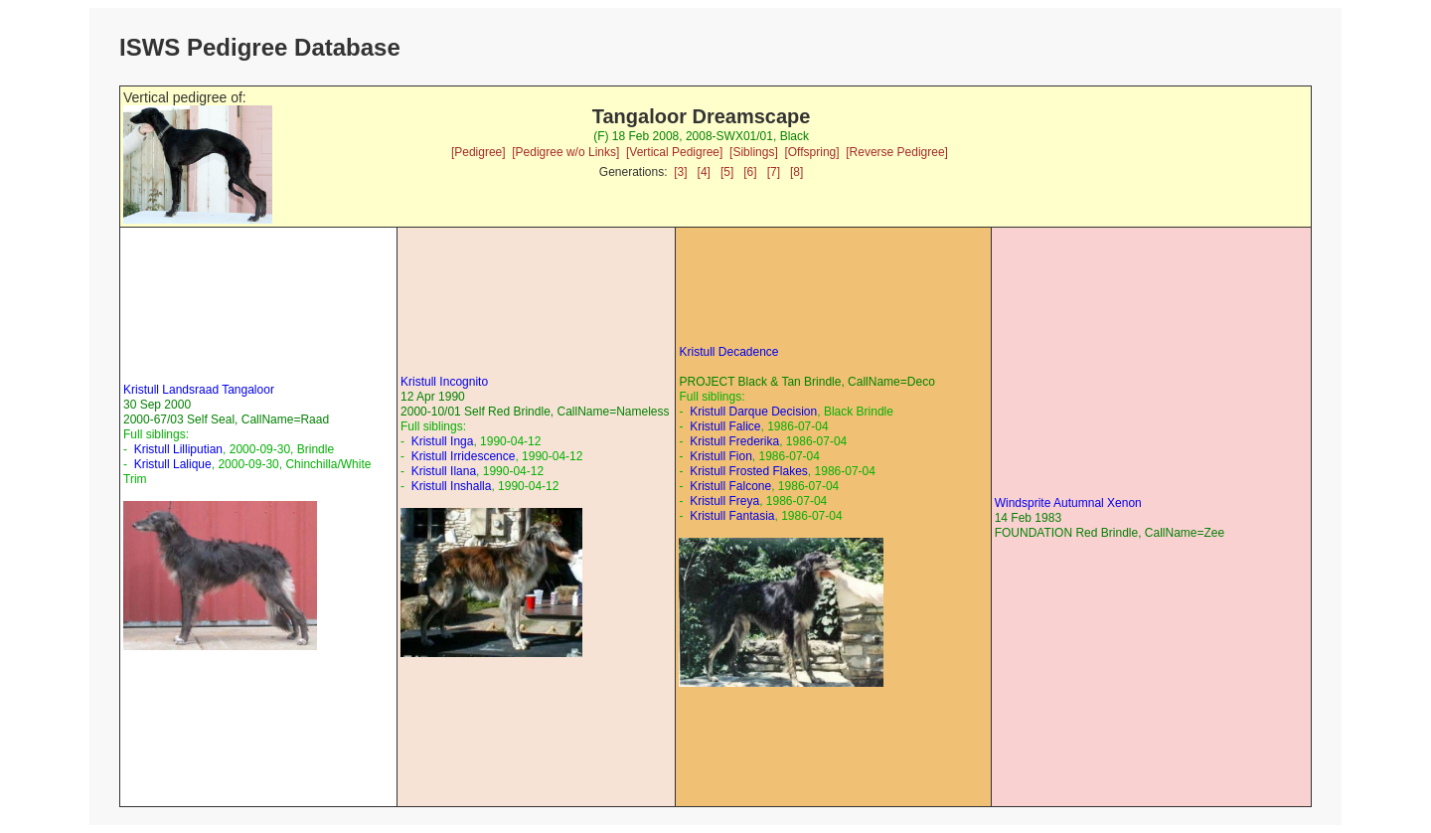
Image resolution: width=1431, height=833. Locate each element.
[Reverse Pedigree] (897, 152)
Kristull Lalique (173, 464)
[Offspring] (811, 152)
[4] (704, 172)
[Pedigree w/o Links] (565, 152)
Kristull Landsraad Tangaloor (198, 390)
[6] (749, 172)
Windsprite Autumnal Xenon (1068, 503)
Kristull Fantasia (732, 516)
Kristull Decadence (728, 352)
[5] (726, 172)
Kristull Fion (721, 456)
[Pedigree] (478, 152)
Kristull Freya (724, 501)
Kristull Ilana (443, 471)
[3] (680, 172)
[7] (773, 172)
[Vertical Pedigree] (674, 152)
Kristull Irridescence (463, 456)
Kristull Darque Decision (753, 411)
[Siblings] (753, 152)
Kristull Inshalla (451, 486)
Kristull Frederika (734, 441)
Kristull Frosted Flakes (749, 471)
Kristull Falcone (730, 486)
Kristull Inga (442, 441)
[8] (796, 172)
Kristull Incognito (444, 382)
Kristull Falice (725, 426)
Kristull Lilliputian (178, 449)
